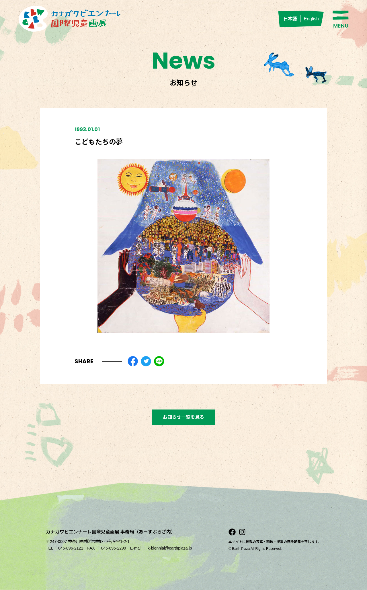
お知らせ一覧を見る (183, 417)
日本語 (290, 18)
